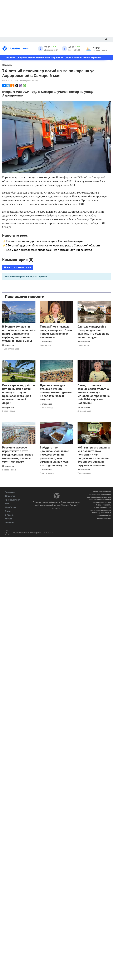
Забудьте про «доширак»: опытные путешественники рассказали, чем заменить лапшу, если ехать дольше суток (54, 456)
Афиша (86, 57)
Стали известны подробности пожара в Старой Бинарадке (44, 241)
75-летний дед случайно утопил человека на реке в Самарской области (53, 245)
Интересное (8, 345)
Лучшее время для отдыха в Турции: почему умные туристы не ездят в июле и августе (56, 392)
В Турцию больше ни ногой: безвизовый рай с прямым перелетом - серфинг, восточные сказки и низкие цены (18, 333)
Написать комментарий (17, 267)
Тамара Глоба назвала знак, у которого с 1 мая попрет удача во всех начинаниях (56, 332)
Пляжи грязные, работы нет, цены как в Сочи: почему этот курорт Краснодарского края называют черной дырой (18, 394)
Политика (10, 57)
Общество (22, 57)
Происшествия (36, 57)
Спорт (68, 57)
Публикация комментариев (27, 532)
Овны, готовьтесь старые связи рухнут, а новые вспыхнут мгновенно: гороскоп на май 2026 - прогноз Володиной (94, 394)
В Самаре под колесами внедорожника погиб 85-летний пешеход (49, 250)
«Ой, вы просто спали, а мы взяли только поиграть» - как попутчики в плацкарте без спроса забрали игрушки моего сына (94, 456)
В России (77, 57)
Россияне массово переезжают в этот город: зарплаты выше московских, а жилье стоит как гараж (17, 454)
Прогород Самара (29, 80)
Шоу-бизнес (57, 57)
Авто (47, 57)
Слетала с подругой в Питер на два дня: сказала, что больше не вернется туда (93, 332)
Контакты (48, 532)
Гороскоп (96, 57)
